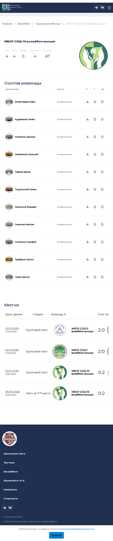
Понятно (56, 535)
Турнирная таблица (48, 23)
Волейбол (24, 23)
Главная (7, 23)
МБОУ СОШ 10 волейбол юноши (86, 23)
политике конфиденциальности (76, 529)
